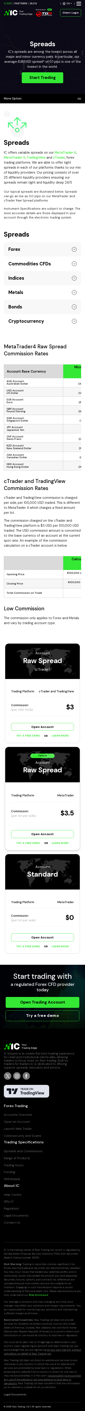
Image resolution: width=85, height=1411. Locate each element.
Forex (14, 249)
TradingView (36, 157)
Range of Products (17, 1158)
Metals (15, 292)
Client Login (71, 12)
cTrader (59, 157)
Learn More (60, 735)
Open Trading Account (42, 1002)
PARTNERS (21, 3)
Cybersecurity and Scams (22, 1136)
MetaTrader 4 (65, 152)
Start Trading (42, 77)
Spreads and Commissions (23, 1151)
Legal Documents (16, 1215)
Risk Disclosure (38, 1295)
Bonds (15, 307)
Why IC (9, 1201)
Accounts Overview (18, 1115)
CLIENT (8, 3)
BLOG (33, 3)
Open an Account (17, 1122)
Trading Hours (14, 1165)
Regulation (11, 1208)
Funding (9, 1172)
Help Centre (12, 1195)
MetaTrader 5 (14, 157)
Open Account (42, 727)
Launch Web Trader (18, 1129)
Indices (16, 278)
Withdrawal (12, 1179)
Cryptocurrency (26, 321)
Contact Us (12, 1222)
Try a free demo (42, 1015)
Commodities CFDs (29, 264)
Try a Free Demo (28, 735)
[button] (67, 3)
